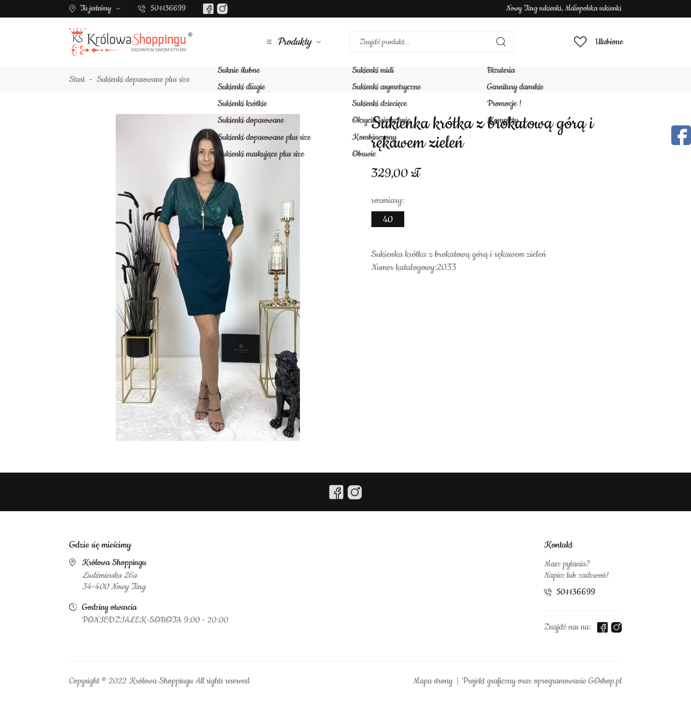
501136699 (167, 8)
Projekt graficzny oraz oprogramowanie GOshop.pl (542, 681)
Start (77, 80)
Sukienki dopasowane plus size (143, 80)
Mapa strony (432, 681)
